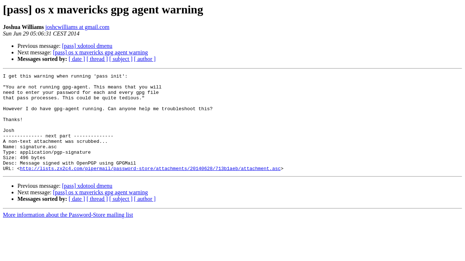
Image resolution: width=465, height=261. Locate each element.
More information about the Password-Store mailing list (68, 234)
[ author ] (145, 59)
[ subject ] (121, 59)
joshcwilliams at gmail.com (77, 27)
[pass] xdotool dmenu (87, 46)
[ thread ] (97, 59)
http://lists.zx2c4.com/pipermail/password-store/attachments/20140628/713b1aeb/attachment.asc (150, 188)
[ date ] (77, 59)
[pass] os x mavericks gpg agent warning (100, 52)
